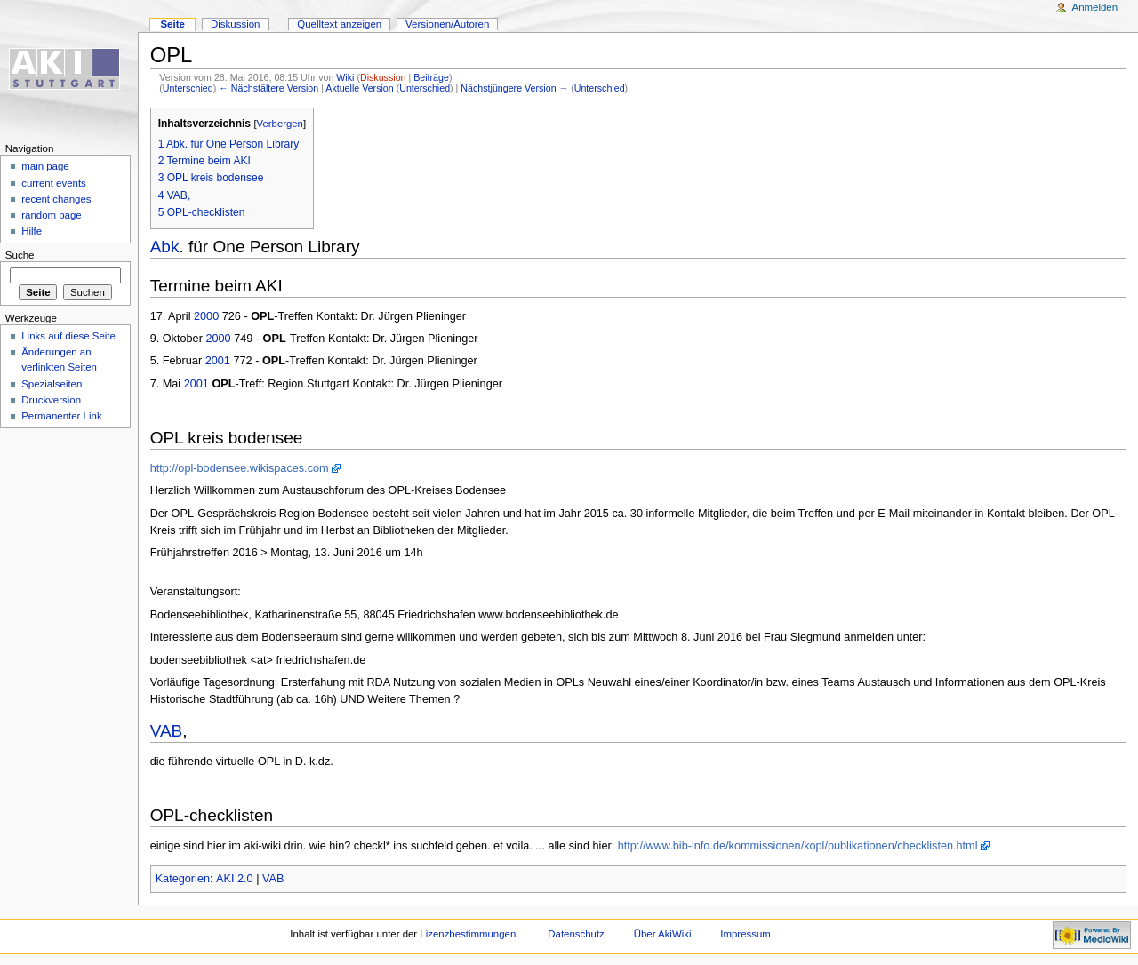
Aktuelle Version (359, 88)
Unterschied (188, 88)
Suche (20, 255)
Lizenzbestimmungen (468, 934)
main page (45, 166)
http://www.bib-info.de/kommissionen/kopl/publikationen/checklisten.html (798, 846)
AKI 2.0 (234, 879)
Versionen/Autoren (447, 24)
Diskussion (383, 77)
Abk (165, 246)
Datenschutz (576, 934)
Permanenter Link (61, 416)
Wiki (345, 77)
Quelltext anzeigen (339, 24)
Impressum (745, 934)
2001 (217, 361)
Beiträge (431, 77)
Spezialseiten (51, 384)
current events (53, 183)
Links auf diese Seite (68, 336)
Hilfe (31, 231)
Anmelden (1095, 7)
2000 (206, 316)
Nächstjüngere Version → (514, 88)
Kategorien (183, 879)
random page (51, 215)
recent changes (56, 199)
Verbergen (280, 123)
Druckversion (51, 400)
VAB (166, 731)
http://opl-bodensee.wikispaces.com (239, 468)
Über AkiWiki (663, 934)
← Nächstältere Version (268, 88)
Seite (172, 24)
